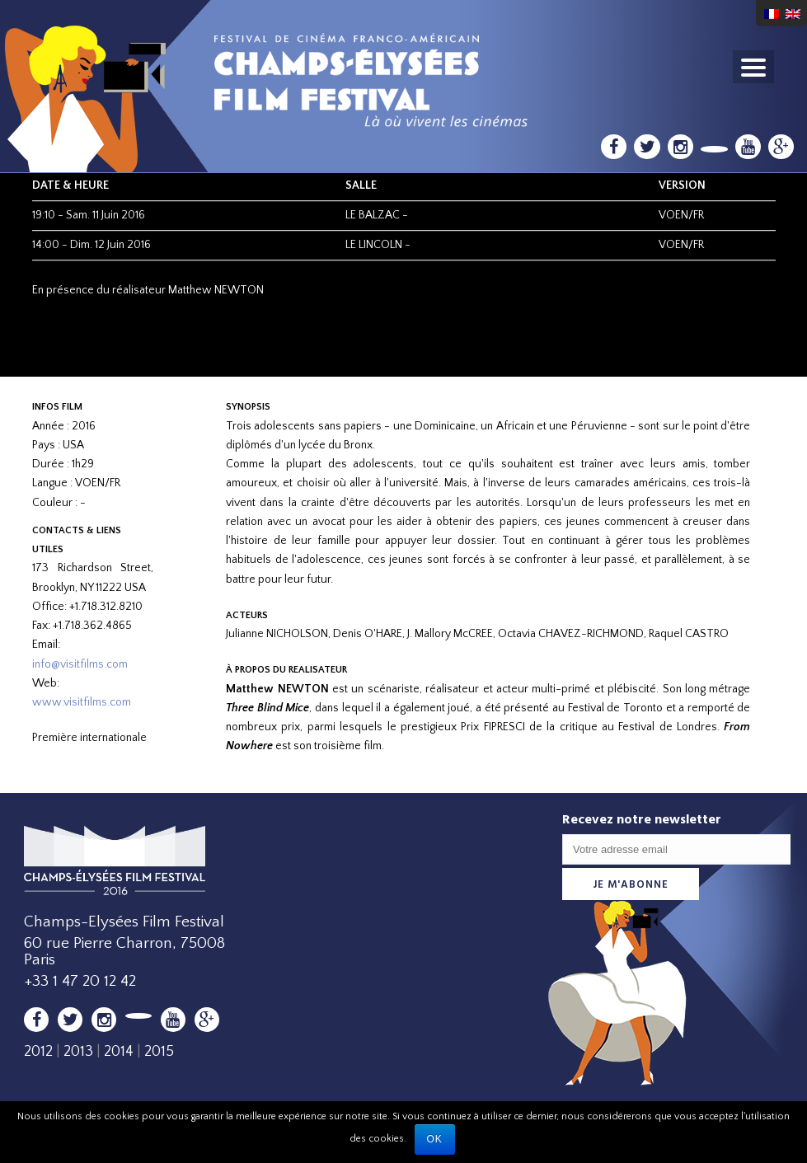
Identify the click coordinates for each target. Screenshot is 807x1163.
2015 (159, 1051)
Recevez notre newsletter (641, 818)
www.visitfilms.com (81, 702)
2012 (38, 1051)
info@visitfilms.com (80, 664)
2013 (78, 1051)
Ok (435, 1139)
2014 (119, 1051)
